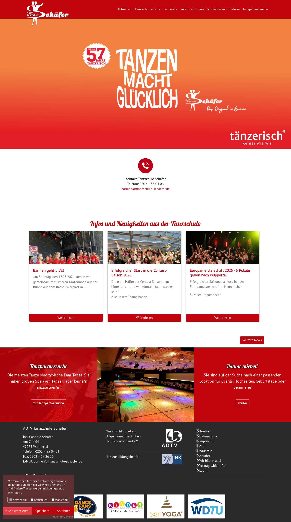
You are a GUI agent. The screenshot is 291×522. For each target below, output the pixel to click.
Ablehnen (64, 511)
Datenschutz (208, 436)
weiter (242, 403)
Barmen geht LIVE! (48, 270)
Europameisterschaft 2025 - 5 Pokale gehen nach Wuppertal (220, 273)
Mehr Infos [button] (15, 492)
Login (203, 470)
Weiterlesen (66, 317)
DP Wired (68, 516)
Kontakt (204, 431)
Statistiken (39, 500)
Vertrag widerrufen (212, 465)
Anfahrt (204, 456)
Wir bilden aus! (210, 460)
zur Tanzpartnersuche (48, 403)
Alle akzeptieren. (17, 511)
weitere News (252, 340)
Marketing (60, 500)
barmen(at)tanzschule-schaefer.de (145, 189)
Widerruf (205, 451)
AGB (202, 446)
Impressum (207, 441)
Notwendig (18, 500)
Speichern (42, 511)
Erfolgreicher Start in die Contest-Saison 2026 (139, 273)
